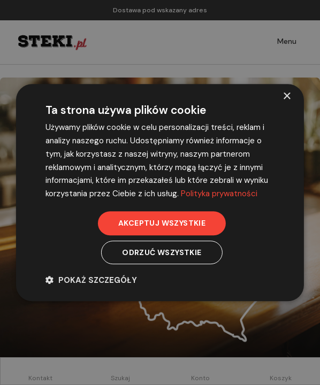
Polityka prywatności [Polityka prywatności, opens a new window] (219, 193)
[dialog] (160, 192)
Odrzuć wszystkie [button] (161, 252)
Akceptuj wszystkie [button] (161, 223)
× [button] (287, 97)
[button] (91, 280)
